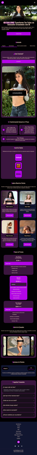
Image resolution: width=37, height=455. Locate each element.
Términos (18, 425)
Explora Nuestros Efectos (18, 434)
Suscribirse (13, 284)
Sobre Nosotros (18, 424)
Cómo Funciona (11, 45)
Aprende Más (18, 61)
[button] (2, 346)
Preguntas (3, 45)
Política (18, 427)
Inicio (18, 429)
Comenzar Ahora (18, 33)
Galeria (18, 436)
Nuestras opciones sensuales (21, 45)
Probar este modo (9, 215)
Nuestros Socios (32, 45)
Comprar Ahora (8, 263)
